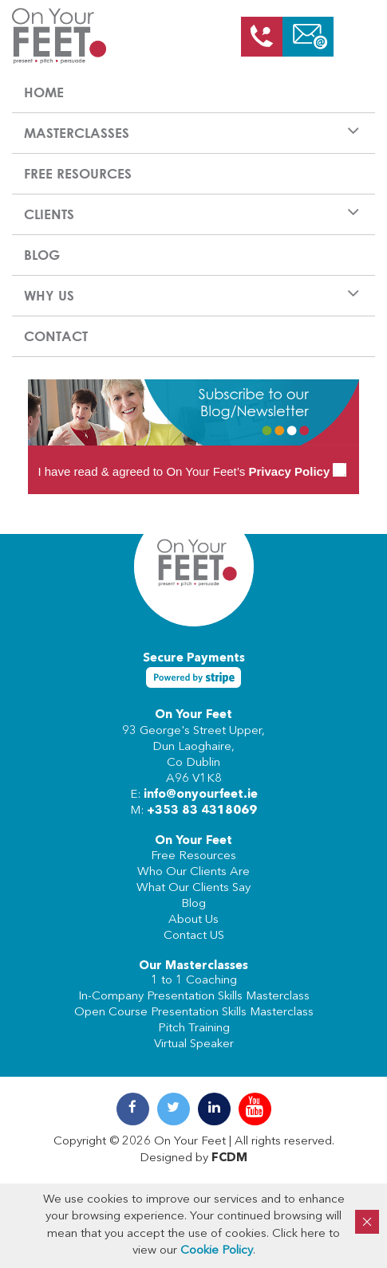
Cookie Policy (216, 1251)
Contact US (194, 936)
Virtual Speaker (194, 1044)
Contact (56, 335)
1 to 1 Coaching (194, 981)
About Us (193, 920)
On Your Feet (193, 715)
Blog (42, 254)
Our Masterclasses (193, 966)
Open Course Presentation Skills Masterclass (194, 1013)
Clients (49, 214)
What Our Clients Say (193, 888)
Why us (49, 295)
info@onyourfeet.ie (201, 795)
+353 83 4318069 (202, 811)
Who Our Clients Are (193, 872)
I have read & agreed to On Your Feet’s (192, 471)
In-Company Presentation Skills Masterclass (194, 997)
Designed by (193, 1158)
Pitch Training (194, 1028)
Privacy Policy (289, 471)
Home (44, 92)
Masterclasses (76, 132)
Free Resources (78, 173)
